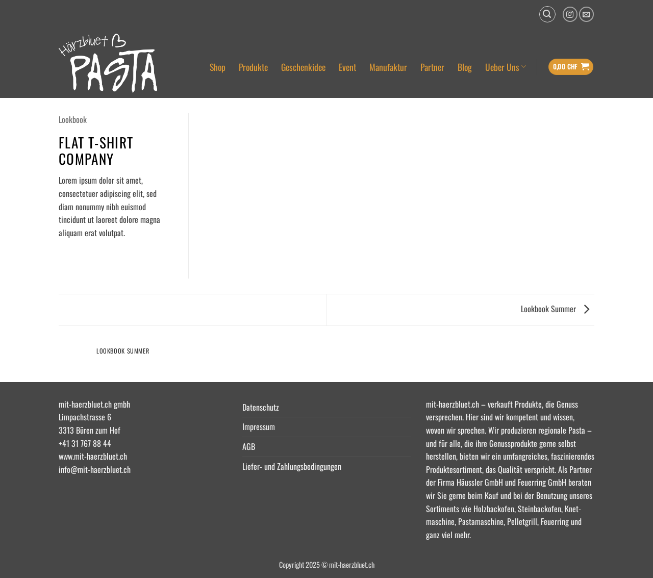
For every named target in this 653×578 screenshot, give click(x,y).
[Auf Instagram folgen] (570, 14)
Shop (217, 66)
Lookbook (73, 119)
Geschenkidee (303, 66)
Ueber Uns (505, 66)
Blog (465, 66)
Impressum (258, 426)
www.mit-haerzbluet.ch (93, 456)
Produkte (253, 66)
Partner (432, 66)
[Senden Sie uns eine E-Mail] (586, 14)
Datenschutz (260, 407)
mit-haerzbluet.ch (452, 404)
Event (347, 66)
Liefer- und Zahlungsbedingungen (291, 466)
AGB (248, 446)
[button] (547, 14)
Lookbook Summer (555, 309)
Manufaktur (388, 66)
